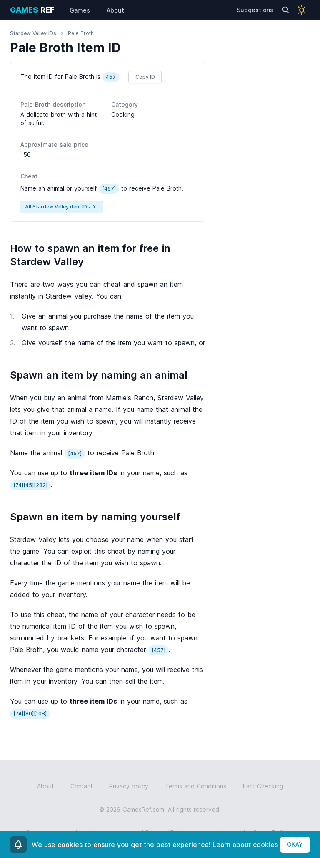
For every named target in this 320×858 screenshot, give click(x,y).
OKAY (295, 844)
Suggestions (255, 9)
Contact (81, 786)
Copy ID (145, 77)
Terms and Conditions (195, 786)
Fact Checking (263, 786)
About (45, 786)
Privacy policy (128, 786)
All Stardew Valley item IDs (61, 206)
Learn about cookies (245, 844)
